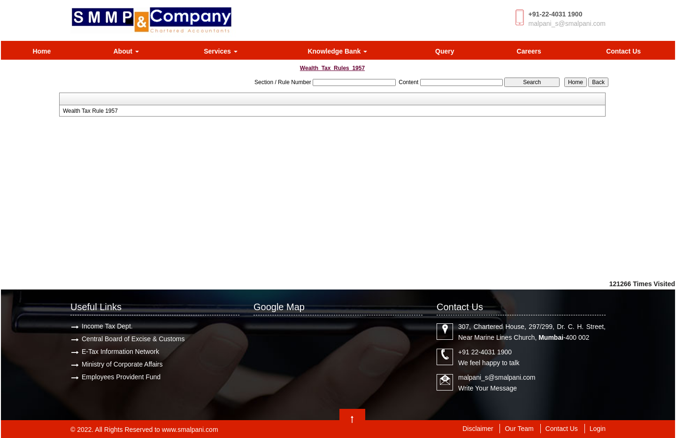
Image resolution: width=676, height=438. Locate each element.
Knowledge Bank (337, 51)
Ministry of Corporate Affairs (122, 364)
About (125, 51)
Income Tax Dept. (107, 326)
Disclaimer (477, 428)
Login (598, 428)
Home (41, 51)
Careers (529, 51)
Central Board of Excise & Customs (133, 339)
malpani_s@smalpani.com (567, 23)
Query (444, 51)
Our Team (519, 428)
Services (221, 51)
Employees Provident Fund (121, 377)
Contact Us (623, 51)
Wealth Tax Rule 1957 (90, 111)
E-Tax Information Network (120, 351)
